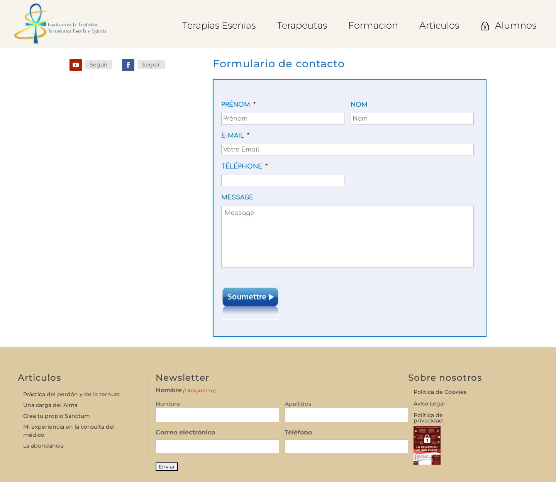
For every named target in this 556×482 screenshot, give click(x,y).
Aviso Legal (429, 404)
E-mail (235, 135)
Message (237, 197)
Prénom (238, 104)
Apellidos (298, 403)
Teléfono (298, 432)
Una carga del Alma (50, 405)
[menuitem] (218, 25)
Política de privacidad (428, 418)
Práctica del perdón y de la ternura (71, 394)
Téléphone (244, 166)
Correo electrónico (185, 432)
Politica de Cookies (440, 392)
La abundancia (43, 445)
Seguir (99, 64)
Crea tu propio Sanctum (56, 415)
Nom (359, 104)
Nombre (168, 403)
